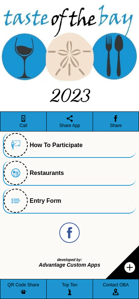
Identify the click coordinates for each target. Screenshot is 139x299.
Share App (69, 125)
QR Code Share (23, 284)
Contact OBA (116, 284)
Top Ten (69, 284)
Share (116, 125)
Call (23, 125)
